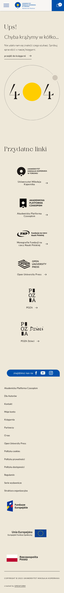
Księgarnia (9, 419)
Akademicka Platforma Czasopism (21, 388)
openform (20, 586)
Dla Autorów (10, 396)
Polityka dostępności (14, 467)
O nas (7, 435)
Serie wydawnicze (13, 483)
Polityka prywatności (14, 459)
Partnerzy (9, 427)
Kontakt (8, 404)
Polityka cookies (12, 451)
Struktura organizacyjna (16, 490)
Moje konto (9, 412)
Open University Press (15, 443)
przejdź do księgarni (17, 56)
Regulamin (9, 475)
